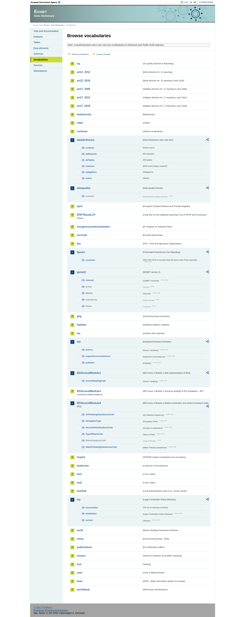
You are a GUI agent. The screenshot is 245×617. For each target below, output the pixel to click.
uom (79, 572)
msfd (80, 530)
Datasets (38, 36)
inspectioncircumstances (98, 356)
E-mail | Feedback (43, 607)
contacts (90, 148)
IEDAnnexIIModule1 (89, 373)
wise (80, 581)
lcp (79, 499)
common (82, 131)
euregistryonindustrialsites (93, 226)
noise (80, 538)
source (89, 293)
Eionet (46, 25)
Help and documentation (46, 31)
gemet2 (81, 272)
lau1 (79, 474)
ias (78, 333)
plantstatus (91, 513)
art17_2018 (83, 106)
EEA (46, 2)
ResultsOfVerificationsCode (99, 427)
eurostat (82, 235)
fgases (81, 252)
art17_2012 (83, 97)
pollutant (90, 362)
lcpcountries (92, 507)
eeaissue (90, 166)
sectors (89, 520)
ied (79, 341)
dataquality (83, 188)
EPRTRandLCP (86, 214)
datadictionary (85, 140)
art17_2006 (83, 89)
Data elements (41, 48)
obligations (91, 172)
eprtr (80, 206)
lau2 (79, 482)
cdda (80, 122)
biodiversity (84, 114)
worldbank (83, 589)
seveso (81, 555)
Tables (37, 42)
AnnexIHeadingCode (96, 381)
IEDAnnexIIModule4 (89, 403)
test (79, 564)
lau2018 (81, 491)
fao (79, 243)
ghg (79, 316)
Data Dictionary (57, 25)
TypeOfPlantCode (94, 434)
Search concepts (104, 54)
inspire (81, 457)
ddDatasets (91, 154)
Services (38, 65)
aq (78, 63)
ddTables (90, 160)
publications (84, 547)
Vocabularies (41, 59)
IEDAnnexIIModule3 (89, 391)
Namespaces (40, 71)
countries (90, 260)
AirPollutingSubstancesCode (100, 414)
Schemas (38, 54)
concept (90, 280)
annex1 (89, 350)
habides (82, 324)
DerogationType (93, 421)
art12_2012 (83, 72)
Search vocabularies (80, 54)
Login (186, 2)
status (89, 178)
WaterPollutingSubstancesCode (101, 447)
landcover (83, 465)
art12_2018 (83, 80)
